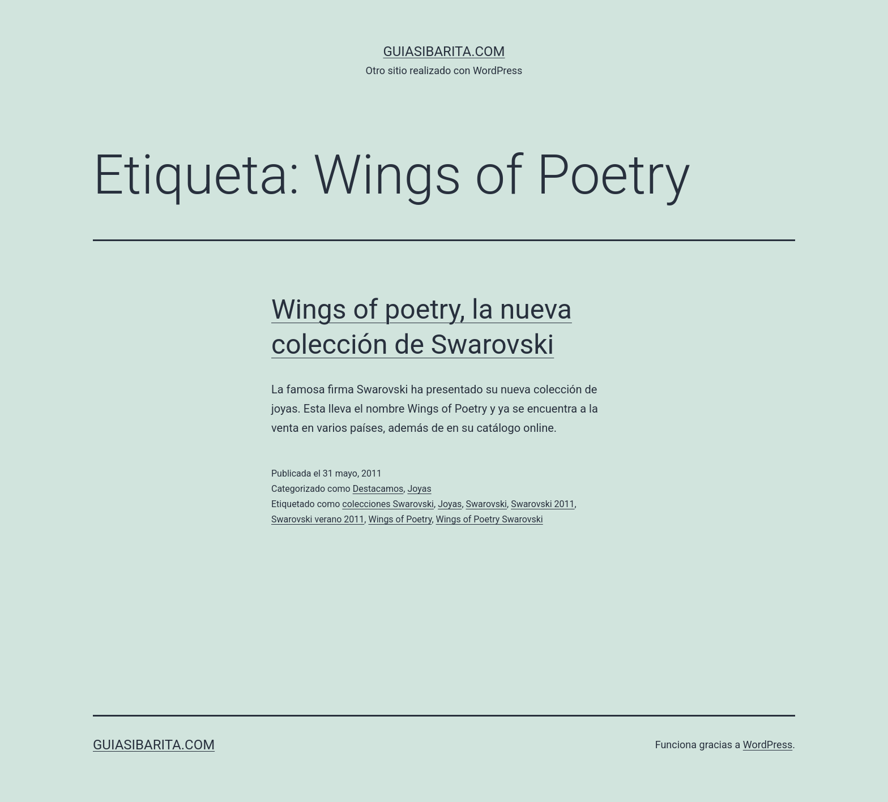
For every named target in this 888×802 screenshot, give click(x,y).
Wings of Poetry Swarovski (489, 519)
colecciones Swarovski (388, 504)
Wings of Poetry (400, 519)
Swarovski (486, 504)
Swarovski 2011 (542, 504)
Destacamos (378, 488)
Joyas (419, 488)
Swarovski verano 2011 (317, 519)
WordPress (767, 744)
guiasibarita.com (444, 51)
